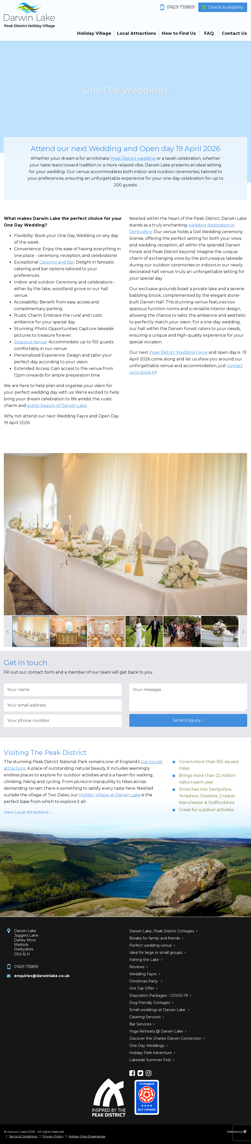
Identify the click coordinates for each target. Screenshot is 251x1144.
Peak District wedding (132, 158)
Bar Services (140, 1024)
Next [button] (243, 631)
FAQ (209, 33)
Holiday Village (94, 33)
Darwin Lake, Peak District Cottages (161, 931)
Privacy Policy (52, 1136)
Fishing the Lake (144, 959)
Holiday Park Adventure (150, 1052)
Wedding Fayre (143, 974)
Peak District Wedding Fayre (178, 352)
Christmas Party (144, 981)
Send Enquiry (187, 720)
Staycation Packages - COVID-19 (158, 995)
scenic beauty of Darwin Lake (57, 405)
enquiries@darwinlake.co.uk (42, 975)
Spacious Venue (30, 341)
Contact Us (234, 33)
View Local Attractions (26, 812)
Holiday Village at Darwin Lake (110, 794)
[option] (125, 92)
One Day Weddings (146, 1045)
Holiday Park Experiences (87, 1136)
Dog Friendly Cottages (149, 1002)
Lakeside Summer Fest (150, 1060)
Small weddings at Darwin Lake (157, 1009)
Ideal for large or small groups (155, 952)
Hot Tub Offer (141, 988)
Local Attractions (136, 33)
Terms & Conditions (23, 1136)
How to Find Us (179, 33)
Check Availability (225, 7)
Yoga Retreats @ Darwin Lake (156, 1031)
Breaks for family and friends (154, 938)
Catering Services (145, 1017)
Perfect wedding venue (150, 945)
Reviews (136, 967)
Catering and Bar (56, 262)
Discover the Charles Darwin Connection (165, 1038)
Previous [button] (8, 631)
